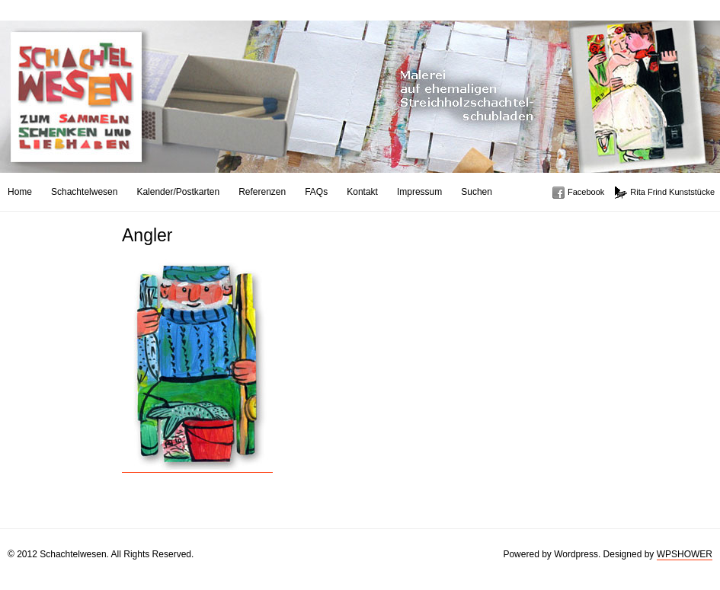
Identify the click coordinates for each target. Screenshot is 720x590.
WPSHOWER (684, 554)
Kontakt (362, 192)
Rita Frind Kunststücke (672, 191)
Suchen (476, 192)
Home (20, 192)
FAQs (316, 192)
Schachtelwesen (84, 192)
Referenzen (262, 192)
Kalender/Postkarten (177, 192)
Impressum (419, 192)
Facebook (586, 191)
